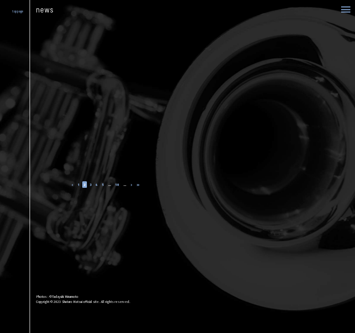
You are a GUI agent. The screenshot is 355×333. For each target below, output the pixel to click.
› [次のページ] (131, 184)
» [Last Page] (138, 184)
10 (117, 184)
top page (17, 11)
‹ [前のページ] (72, 184)
